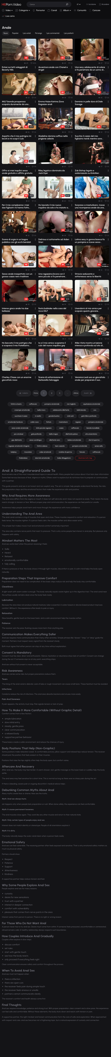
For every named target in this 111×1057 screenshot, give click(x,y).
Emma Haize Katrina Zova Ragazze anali (51, 102)
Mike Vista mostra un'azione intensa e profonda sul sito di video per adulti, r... (89, 344)
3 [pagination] (59, 393)
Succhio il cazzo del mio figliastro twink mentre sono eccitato (88, 137)
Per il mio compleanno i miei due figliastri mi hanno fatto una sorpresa (15, 206)
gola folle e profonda (88, 416)
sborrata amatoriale (42, 458)
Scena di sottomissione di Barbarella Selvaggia (50, 378)
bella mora (41, 410)
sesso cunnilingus (35, 440)
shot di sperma (94, 440)
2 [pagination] (51, 393)
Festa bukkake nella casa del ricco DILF (52, 309)
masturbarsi (63, 422)
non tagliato (71, 404)
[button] (68, 4)
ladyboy (13, 452)
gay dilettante (17, 440)
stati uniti (70, 416)
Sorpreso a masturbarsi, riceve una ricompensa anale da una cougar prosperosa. (90, 206)
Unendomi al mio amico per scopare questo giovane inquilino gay (88, 309)
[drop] (35, 67)
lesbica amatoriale (74, 440)
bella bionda (81, 410)
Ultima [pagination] (75, 393)
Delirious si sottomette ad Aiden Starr (53, 240)
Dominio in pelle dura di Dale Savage (89, 102)
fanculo (82, 452)
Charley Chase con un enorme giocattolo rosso (16, 378)
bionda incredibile (93, 428)
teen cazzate (60, 446)
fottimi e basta (16, 404)
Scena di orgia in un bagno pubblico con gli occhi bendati (16, 240)
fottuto (48, 422)
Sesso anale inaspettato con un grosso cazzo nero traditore (17, 275)
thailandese (23, 458)
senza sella (99, 446)
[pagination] (23, 393)
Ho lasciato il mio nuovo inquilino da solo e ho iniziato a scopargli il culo (53, 206)
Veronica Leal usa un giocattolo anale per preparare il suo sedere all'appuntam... (90, 378)
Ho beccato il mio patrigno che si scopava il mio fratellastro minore (17, 344)
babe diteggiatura (64, 458)
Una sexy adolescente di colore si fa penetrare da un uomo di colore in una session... (90, 68)
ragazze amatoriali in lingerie (18, 446)
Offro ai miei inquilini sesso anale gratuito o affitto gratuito (17, 171)
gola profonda (36, 434)
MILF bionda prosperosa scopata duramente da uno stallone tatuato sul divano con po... (17, 102)
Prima (36, 393)
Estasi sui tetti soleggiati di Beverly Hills (15, 68)
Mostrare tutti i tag (85, 458)
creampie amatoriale (22, 410)
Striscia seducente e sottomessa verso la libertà (88, 275)
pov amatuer (18, 434)
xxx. (94, 410)
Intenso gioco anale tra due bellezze (15, 309)
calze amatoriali (45, 452)
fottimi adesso (42, 446)
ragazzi (78, 422)
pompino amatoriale (52, 404)
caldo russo (34, 422)
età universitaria (91, 434)
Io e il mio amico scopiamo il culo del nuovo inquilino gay (52, 344)
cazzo (61, 428)
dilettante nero (54, 440)
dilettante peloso (72, 434)
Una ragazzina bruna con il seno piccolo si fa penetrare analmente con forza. (51, 275)
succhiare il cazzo (21, 416)
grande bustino (54, 416)
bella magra (53, 434)
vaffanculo (33, 404)
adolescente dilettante (61, 410)
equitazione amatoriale (91, 404)
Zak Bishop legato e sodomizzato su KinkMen (87, 171)
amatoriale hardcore (15, 422)
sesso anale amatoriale (20, 428)
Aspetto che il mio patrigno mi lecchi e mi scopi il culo (16, 137)
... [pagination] (67, 393)
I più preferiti (69, 33)
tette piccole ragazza (44, 428)
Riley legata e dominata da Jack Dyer (51, 171)
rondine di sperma (65, 452)
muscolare (28, 452)
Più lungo (38, 33)
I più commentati (52, 33)
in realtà (38, 416)
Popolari (15, 33)
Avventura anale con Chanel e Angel (53, 68)
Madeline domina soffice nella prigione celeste (53, 137)
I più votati (27, 33)
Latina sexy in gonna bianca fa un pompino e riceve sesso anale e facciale (90, 240)
